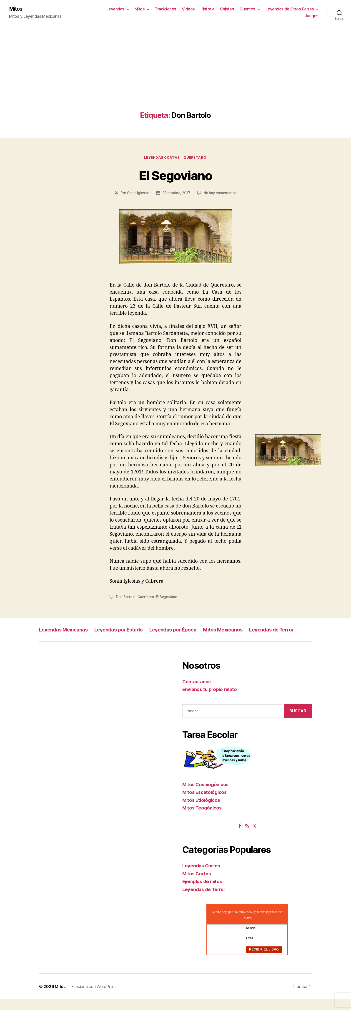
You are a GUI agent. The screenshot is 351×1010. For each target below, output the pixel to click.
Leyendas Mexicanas (66, 630)
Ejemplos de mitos (203, 892)
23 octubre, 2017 (176, 193)
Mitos (16, 9)
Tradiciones (165, 9)
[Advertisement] (175, 77)
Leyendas (115, 9)
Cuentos (247, 9)
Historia (207, 9)
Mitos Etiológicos (202, 811)
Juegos (311, 16)
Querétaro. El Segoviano (158, 597)
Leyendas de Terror (64, 640)
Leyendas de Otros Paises (290, 9)
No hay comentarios (220, 193)
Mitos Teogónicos (202, 818)
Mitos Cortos (197, 884)
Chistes (227, 9)
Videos (188, 9)
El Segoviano (175, 175)
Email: (249, 948)
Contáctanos (196, 692)
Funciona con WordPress (94, 997)
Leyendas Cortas (162, 158)
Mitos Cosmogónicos (206, 795)
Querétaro (195, 158)
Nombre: (251, 938)
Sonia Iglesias (137, 193)
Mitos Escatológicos (205, 803)
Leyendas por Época (186, 630)
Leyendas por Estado (127, 630)
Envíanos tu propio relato (210, 700)
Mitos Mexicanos (241, 630)
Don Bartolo (126, 597)
